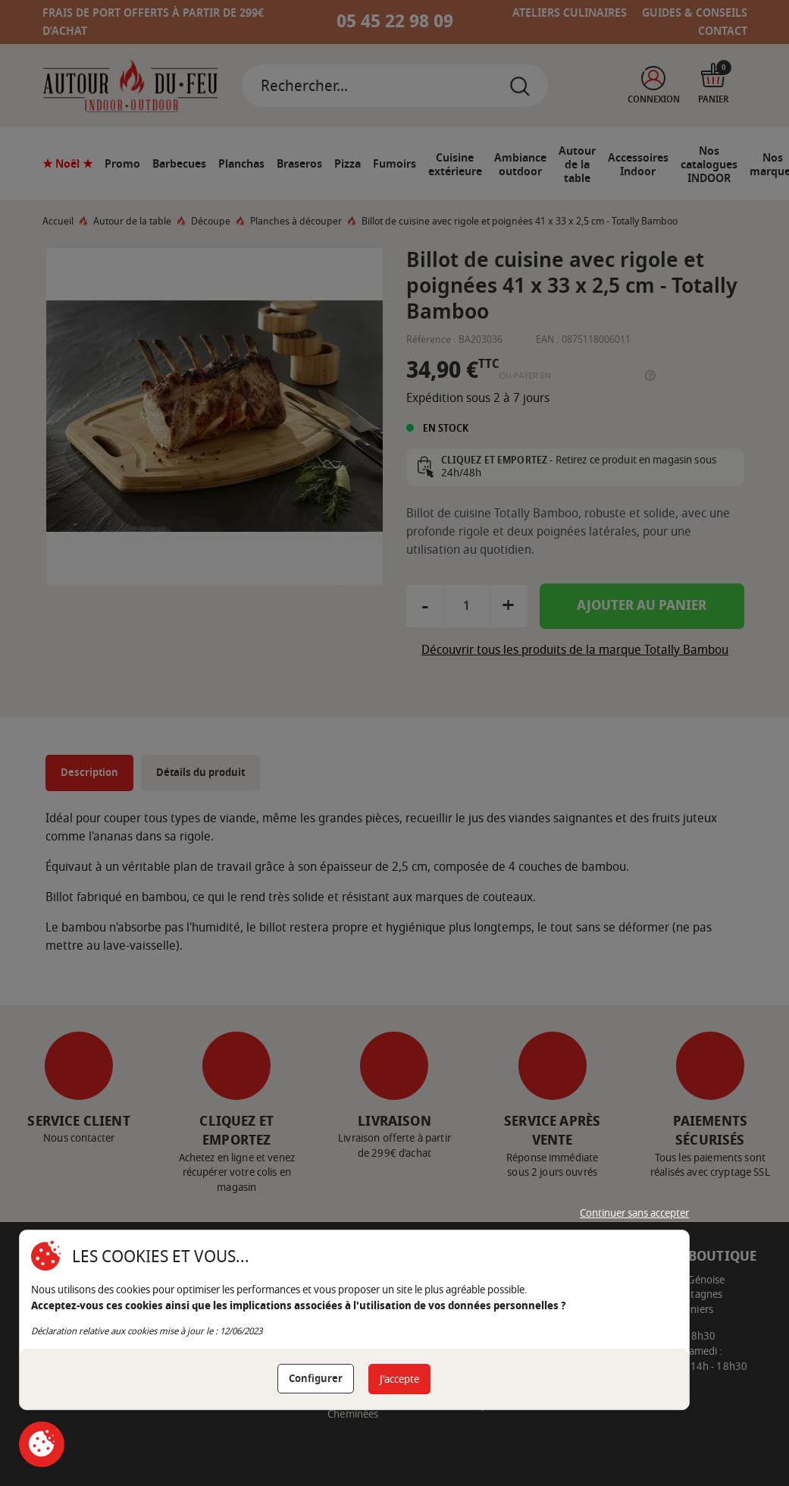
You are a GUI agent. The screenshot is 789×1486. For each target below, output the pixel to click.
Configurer (316, 1379)
